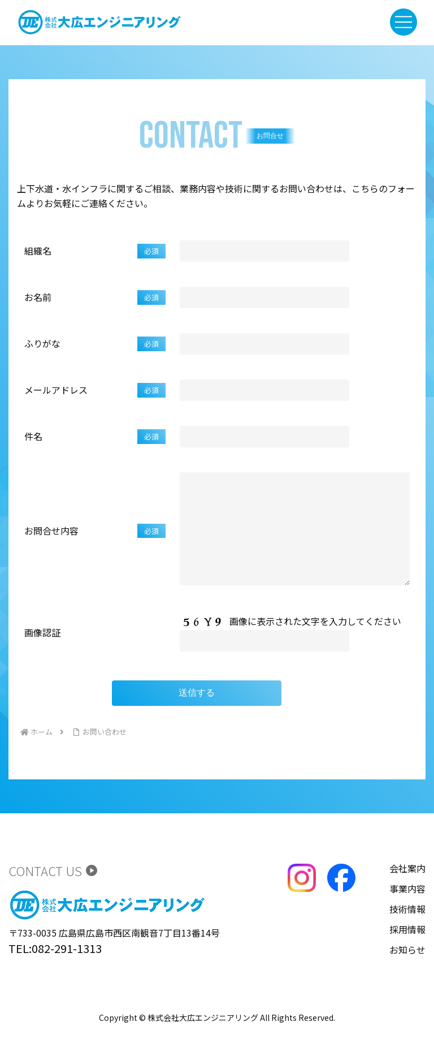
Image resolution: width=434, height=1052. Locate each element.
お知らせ (407, 972)
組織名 (95, 251)
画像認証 (42, 655)
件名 (95, 436)
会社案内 (407, 891)
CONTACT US (53, 893)
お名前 (95, 297)
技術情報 (407, 931)
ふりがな (95, 344)
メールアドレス (95, 390)
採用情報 (407, 952)
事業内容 (407, 911)
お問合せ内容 (95, 542)
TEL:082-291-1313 (55, 971)
